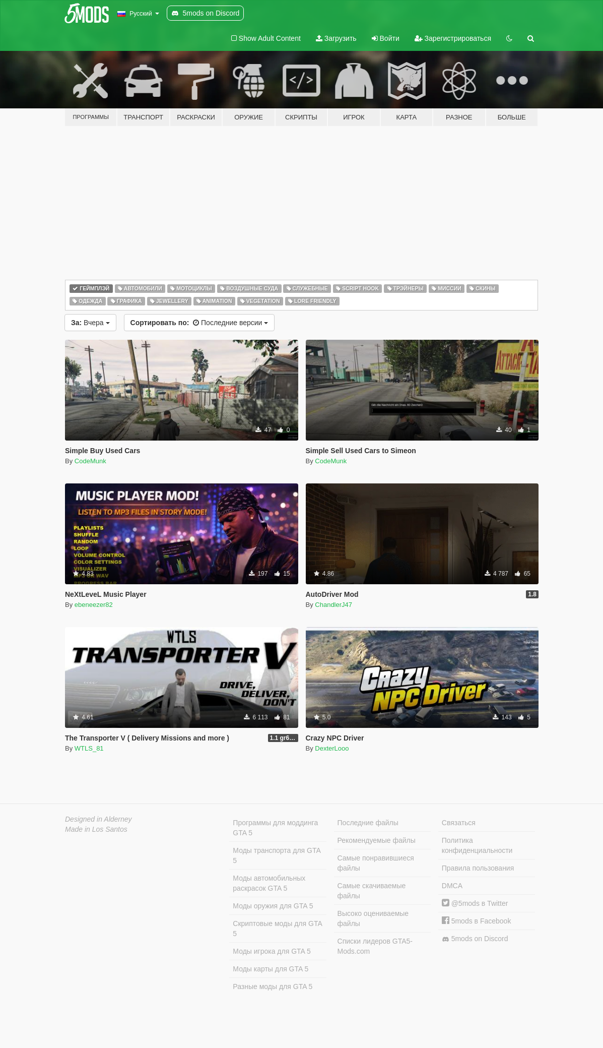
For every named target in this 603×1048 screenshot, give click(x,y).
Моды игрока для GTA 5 (271, 951)
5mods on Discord (475, 939)
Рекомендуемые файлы (377, 840)
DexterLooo (332, 748)
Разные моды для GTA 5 (272, 986)
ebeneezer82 (94, 604)
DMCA (452, 886)
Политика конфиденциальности (477, 845)
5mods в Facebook (476, 921)
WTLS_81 (89, 748)
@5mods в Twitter (475, 903)
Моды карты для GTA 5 (270, 969)
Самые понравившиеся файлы (376, 863)
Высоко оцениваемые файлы (373, 918)
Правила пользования (478, 868)
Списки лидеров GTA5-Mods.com (375, 946)
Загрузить (336, 38)
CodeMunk (90, 461)
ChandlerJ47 (333, 604)
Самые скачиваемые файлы (372, 891)
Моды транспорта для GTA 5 (276, 855)
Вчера (90, 323)
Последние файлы (368, 823)
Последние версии (199, 323)
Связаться (459, 823)
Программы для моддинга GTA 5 (275, 828)
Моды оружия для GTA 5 (273, 906)
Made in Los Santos (96, 829)
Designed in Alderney (98, 819)
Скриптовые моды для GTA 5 (277, 928)
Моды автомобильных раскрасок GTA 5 (269, 883)
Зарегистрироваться (453, 38)
